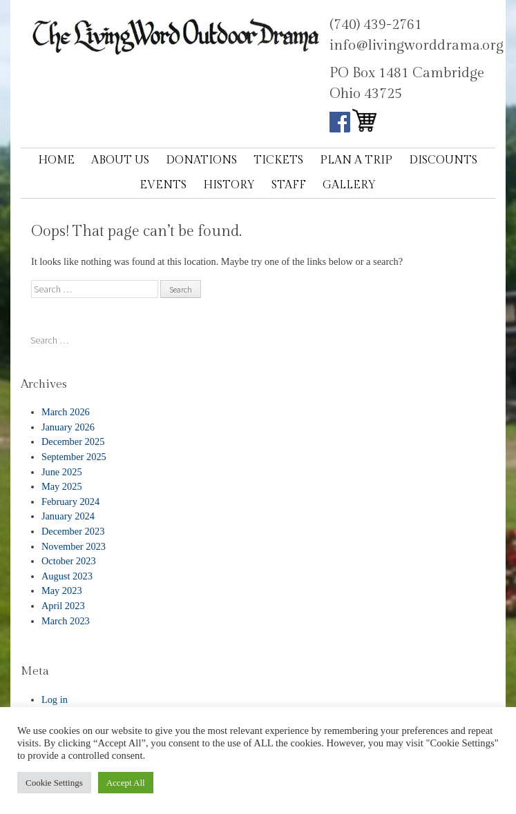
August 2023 (67, 576)
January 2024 (68, 516)
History (229, 185)
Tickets (278, 160)
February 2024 (70, 501)
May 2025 (61, 486)
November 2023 (73, 546)
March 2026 (65, 411)
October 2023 (68, 560)
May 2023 (61, 590)
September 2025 (73, 456)
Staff (288, 185)
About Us (120, 160)
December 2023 (73, 531)
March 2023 (65, 620)
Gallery (349, 185)
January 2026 (68, 427)
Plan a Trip (356, 160)
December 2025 (73, 441)
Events (163, 185)
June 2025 (61, 471)
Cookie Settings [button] (54, 782)
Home (56, 160)
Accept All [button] (125, 782)
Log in (54, 699)
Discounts (443, 160)
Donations (201, 160)
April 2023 (63, 605)
